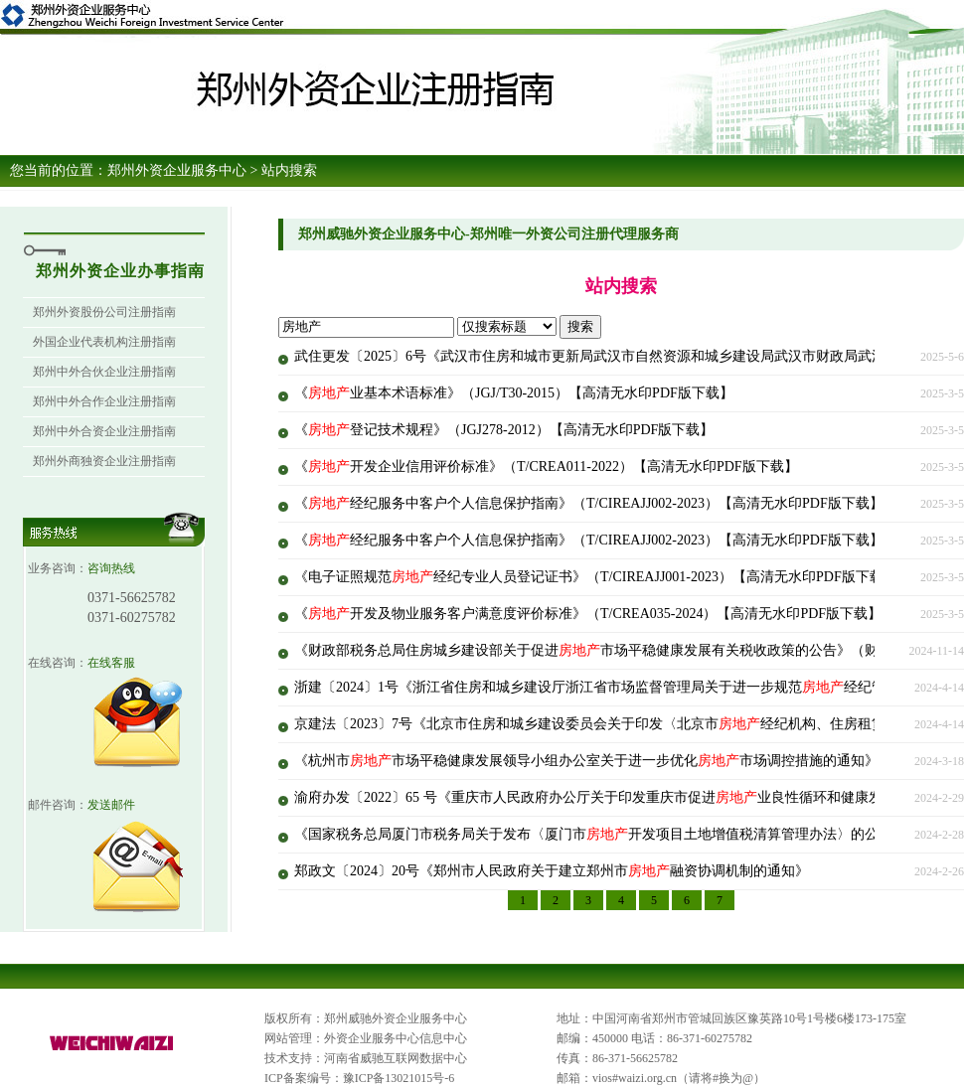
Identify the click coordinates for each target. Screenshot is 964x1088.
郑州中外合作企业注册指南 (104, 401)
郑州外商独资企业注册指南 (104, 461)
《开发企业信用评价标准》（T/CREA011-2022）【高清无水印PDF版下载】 (546, 466)
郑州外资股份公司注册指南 (104, 312)
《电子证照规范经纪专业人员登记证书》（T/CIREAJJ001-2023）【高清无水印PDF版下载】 (595, 576)
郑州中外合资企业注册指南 (104, 431)
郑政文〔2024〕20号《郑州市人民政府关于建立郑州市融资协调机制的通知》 (551, 870)
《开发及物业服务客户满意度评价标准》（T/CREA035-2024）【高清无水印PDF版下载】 (588, 613)
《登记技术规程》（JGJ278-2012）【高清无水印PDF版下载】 (504, 429)
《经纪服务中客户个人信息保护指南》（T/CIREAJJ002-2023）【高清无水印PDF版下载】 (589, 503)
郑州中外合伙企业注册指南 (104, 372)
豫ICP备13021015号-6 (399, 1078)
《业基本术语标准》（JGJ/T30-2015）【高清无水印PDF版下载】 (513, 393)
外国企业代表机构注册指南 (104, 342)
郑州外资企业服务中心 (176, 170)
